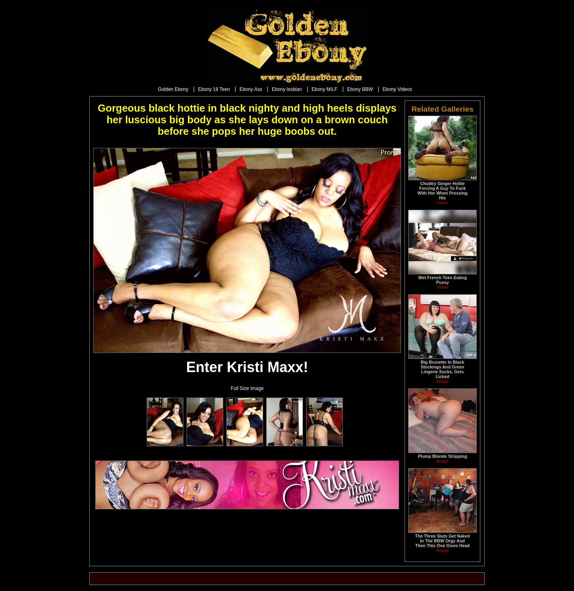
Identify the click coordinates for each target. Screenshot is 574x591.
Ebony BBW (360, 89)
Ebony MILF (325, 89)
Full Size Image (247, 388)
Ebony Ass (251, 89)
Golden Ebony (173, 89)
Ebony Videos (397, 89)
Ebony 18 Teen (214, 89)
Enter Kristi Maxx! (247, 367)
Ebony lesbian (287, 89)
